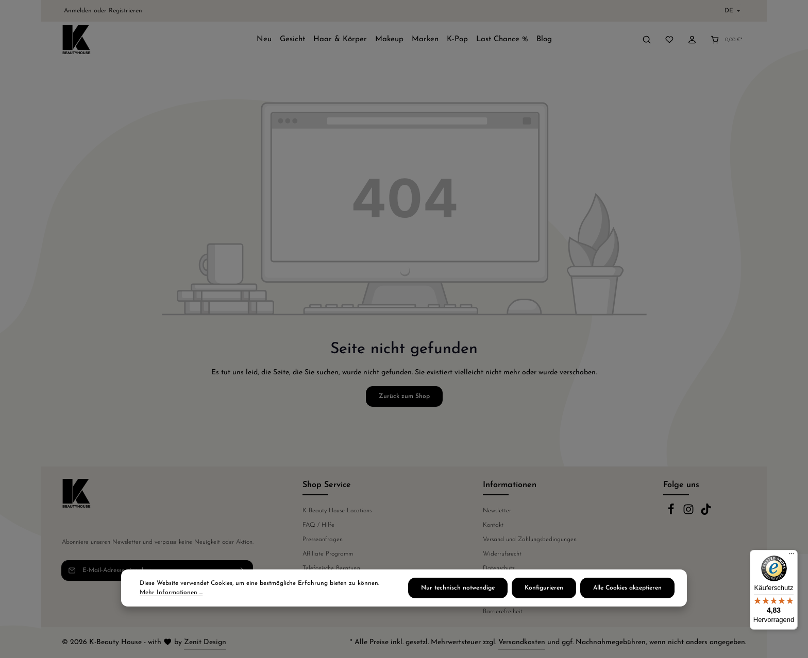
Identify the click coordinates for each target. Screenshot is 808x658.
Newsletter (497, 511)
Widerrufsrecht (502, 554)
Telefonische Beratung (331, 568)
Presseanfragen (322, 539)
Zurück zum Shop (404, 396)
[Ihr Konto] (692, 39)
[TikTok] (706, 513)
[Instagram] (689, 513)
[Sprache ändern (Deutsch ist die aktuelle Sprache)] (731, 11)
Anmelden (78, 11)
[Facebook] (672, 513)
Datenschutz (499, 568)
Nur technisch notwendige (458, 588)
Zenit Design (205, 642)
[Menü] (791, 556)
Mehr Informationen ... (171, 593)
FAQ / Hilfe (318, 525)
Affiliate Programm (327, 554)
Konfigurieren (544, 588)
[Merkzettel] (669, 39)
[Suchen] (646, 39)
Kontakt (493, 525)
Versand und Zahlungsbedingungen (530, 539)
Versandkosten (521, 642)
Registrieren (125, 11)
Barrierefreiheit (503, 612)
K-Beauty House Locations (337, 511)
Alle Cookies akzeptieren (627, 588)
